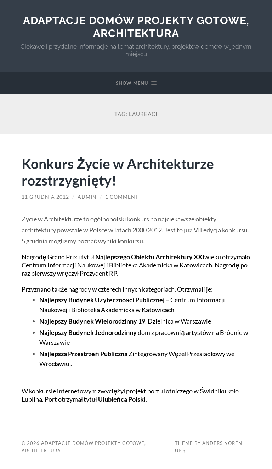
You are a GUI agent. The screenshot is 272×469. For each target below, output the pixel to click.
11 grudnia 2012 (45, 197)
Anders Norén (222, 443)
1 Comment (121, 197)
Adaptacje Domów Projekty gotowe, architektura (136, 26)
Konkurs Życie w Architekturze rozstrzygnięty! (118, 171)
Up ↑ (180, 450)
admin (87, 197)
